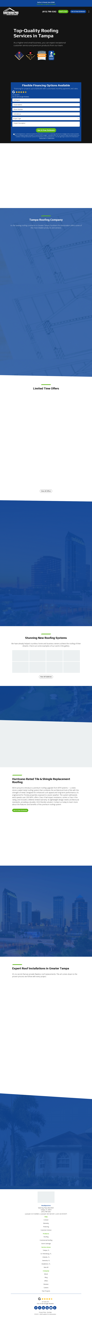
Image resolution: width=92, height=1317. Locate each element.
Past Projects (46, 1291)
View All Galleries (46, 677)
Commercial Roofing (46, 1240)
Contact (46, 1220)
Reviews (46, 1284)
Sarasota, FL (46, 1260)
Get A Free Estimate (78, 11)
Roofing (46, 1237)
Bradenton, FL (46, 1264)
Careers (46, 1287)
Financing (46, 1227)
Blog (46, 1277)
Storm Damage (46, 1243)
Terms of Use (42, 138)
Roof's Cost (63, 11)
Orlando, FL (46, 1257)
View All (46, 1267)
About (46, 1274)
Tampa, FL (46, 1250)
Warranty (46, 1223)
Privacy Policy (51, 138)
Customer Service (46, 1230)
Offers (46, 1281)
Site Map (49, 1312)
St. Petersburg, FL (46, 1254)
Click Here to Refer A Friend (46, 4)
